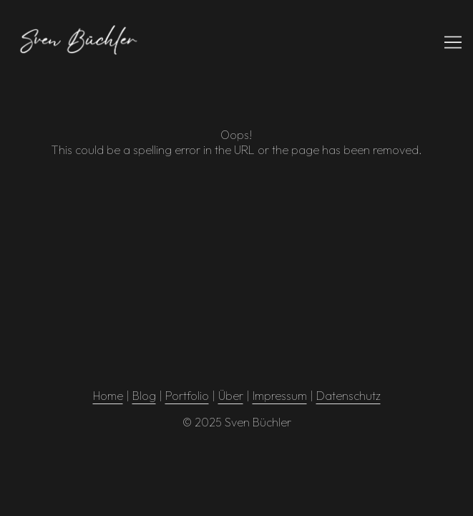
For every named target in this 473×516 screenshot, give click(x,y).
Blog (144, 395)
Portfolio (187, 395)
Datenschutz (348, 395)
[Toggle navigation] (453, 42)
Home (108, 395)
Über (230, 395)
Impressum (280, 395)
